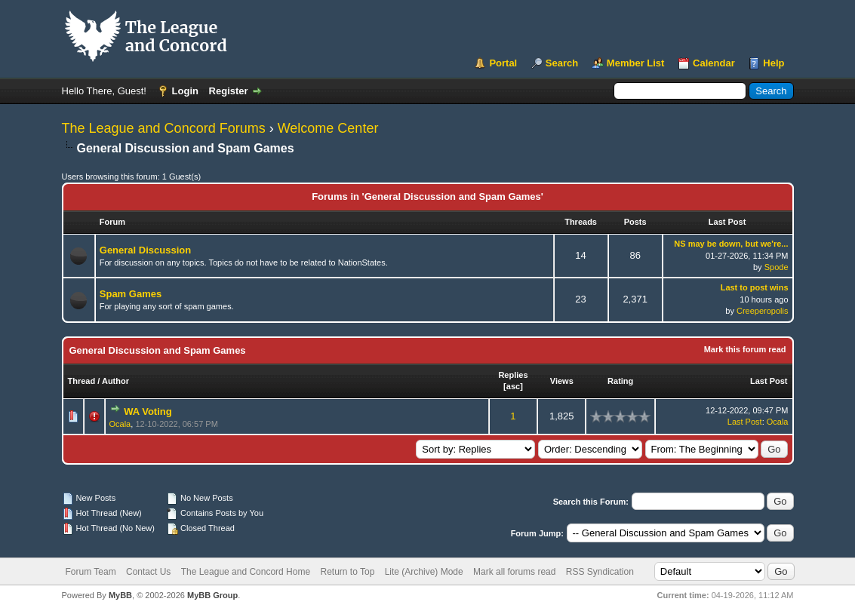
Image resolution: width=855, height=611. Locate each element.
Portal (503, 63)
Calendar (714, 63)
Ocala (120, 423)
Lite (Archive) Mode (424, 571)
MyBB (120, 595)
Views (562, 380)
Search (562, 63)
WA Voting (148, 411)
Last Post (769, 380)
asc (513, 386)
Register (228, 91)
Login (185, 91)
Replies (512, 374)
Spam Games (130, 293)
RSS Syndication (600, 571)
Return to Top (347, 571)
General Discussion (145, 250)
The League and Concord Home (245, 571)
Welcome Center (328, 128)
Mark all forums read (514, 571)
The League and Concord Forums (164, 128)
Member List (636, 63)
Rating (620, 380)
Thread (82, 380)
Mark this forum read (745, 349)
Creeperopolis (762, 310)
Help (773, 63)
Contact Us (148, 571)
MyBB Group (212, 595)
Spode (776, 267)
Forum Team (91, 571)
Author (115, 380)
